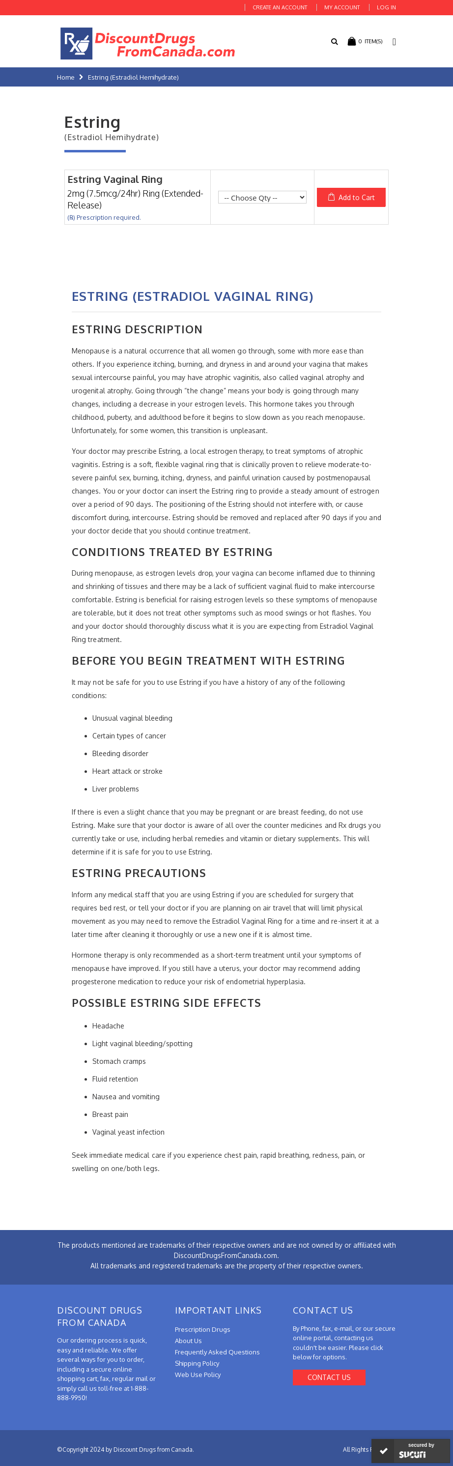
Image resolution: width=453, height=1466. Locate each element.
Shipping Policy (197, 1363)
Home (66, 77)
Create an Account (280, 7)
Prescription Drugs (202, 1329)
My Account (342, 7)
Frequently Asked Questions (217, 1352)
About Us (188, 1341)
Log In (386, 7)
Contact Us (329, 1377)
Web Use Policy (198, 1374)
